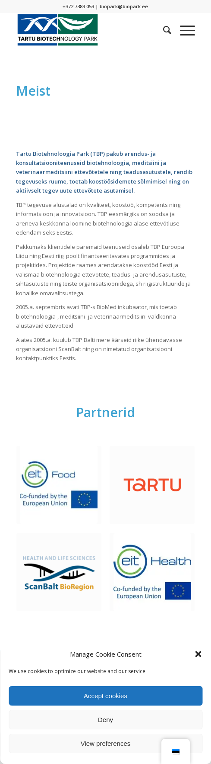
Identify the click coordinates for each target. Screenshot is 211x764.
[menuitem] (162, 30)
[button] (198, 654)
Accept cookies (105, 696)
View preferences (106, 743)
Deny (105, 719)
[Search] (162, 30)
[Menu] (183, 30)
